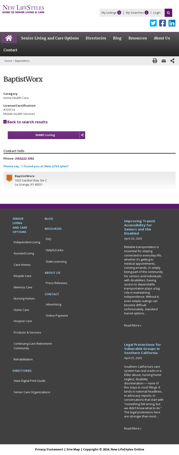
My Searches (135, 12)
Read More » (132, 325)
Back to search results (25, 121)
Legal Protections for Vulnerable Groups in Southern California (142, 348)
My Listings (109, 12)
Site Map (73, 449)
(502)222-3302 (24, 158)
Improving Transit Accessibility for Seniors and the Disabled (139, 227)
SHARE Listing (60, 135)
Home (8, 60)
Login (157, 12)
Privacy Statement (49, 449)
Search (168, 13)
